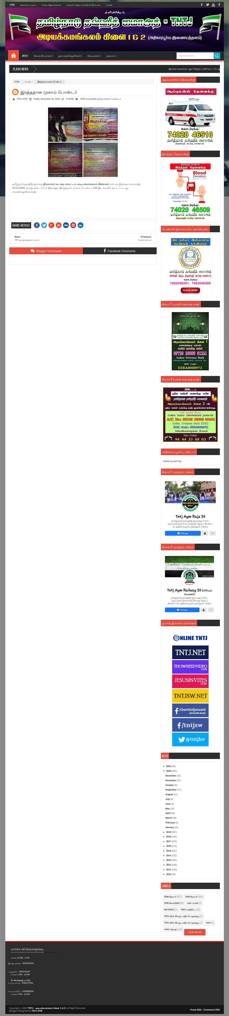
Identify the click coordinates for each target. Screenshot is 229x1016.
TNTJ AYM (37, 1011)
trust (208, 923)
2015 (169, 851)
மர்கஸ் (109, 4)
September (171, 789)
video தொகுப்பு (171, 929)
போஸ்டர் (29, 82)
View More (195, 932)
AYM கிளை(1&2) (88, 99)
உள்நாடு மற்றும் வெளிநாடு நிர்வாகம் (83, 4)
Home (12, 4)
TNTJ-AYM (22, 99)
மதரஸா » (111, 55)
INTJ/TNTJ (169, 910)
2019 (169, 832)
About (25, 55)
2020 (169, 771)
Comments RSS (211, 1010)
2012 (169, 865)
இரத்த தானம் (104, 99)
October (169, 785)
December (171, 775)
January (169, 827)
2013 (169, 860)
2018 (169, 836)
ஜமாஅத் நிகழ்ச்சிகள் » (70, 55)
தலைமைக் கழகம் (28, 4)
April (168, 813)
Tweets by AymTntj (172, 461)
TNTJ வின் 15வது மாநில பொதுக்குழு (181, 916)
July (167, 799)
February (170, 822)
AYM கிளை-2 (191, 897)
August (169, 794)
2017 (169, 841)
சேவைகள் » (93, 55)
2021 (169, 766)
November (171, 780)
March (169, 818)
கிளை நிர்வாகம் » (43, 55)
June (168, 804)
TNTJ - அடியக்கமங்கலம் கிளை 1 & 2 (46, 1008)
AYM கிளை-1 (170, 897)
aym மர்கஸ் (192, 903)
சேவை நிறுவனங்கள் (51, 4)
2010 (169, 874)
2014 (169, 855)
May (167, 808)
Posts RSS (195, 1010)
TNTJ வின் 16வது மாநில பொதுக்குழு (181, 923)
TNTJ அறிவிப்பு (188, 910)
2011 (169, 869)
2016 (169, 846)
